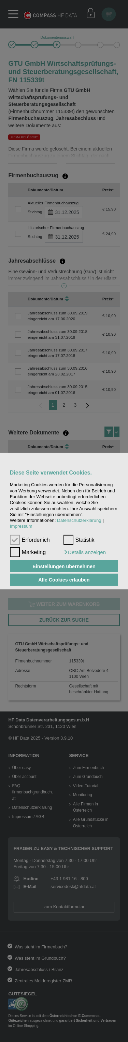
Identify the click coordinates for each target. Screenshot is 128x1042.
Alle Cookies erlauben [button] (63, 580)
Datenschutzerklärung (79, 520)
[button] (84, 552)
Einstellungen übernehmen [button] (64, 566)
